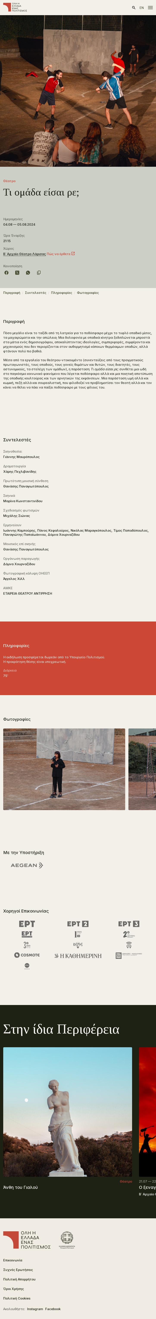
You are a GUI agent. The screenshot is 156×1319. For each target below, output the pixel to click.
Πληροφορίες (61, 293)
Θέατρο (9, 181)
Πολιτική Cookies (16, 1298)
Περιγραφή (11, 293)
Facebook (53, 1309)
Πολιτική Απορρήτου (19, 1279)
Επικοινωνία (12, 1260)
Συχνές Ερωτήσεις (18, 1270)
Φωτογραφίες (88, 293)
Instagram (35, 1309)
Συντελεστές (35, 293)
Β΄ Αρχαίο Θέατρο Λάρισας (24, 254)
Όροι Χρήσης (13, 1289)
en (141, 8)
